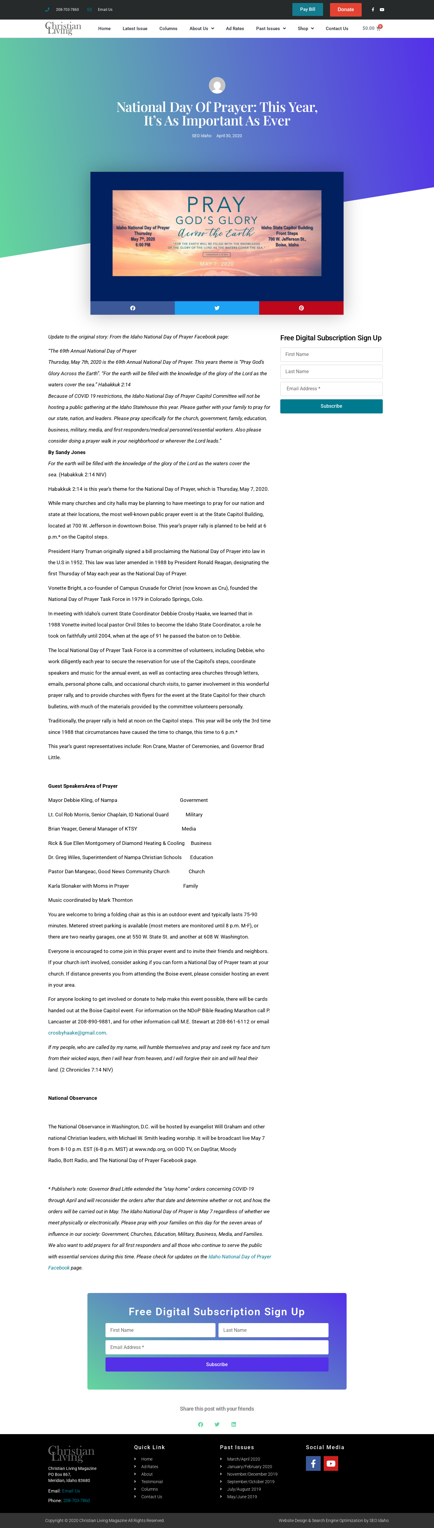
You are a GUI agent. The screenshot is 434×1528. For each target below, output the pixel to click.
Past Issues (271, 28)
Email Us (71, 1491)
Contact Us (337, 28)
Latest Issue (135, 28)
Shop (306, 28)
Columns (168, 28)
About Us (202, 28)
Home (104, 28)
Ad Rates (235, 28)
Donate (346, 9)
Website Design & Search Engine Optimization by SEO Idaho (334, 1520)
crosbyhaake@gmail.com (77, 1033)
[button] (132, 308)
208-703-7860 (76, 1500)
